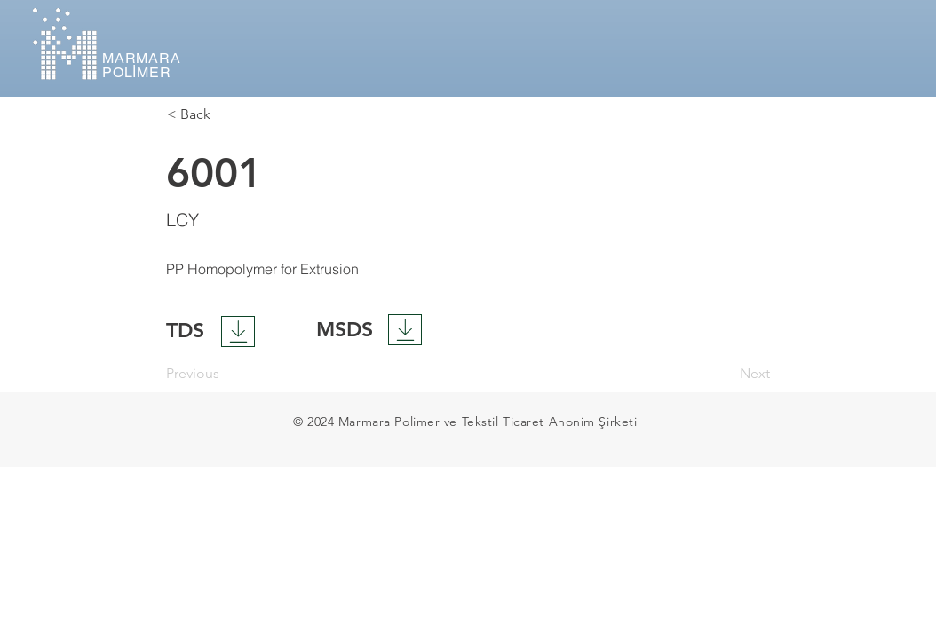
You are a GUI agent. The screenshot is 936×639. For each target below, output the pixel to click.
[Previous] (224, 374)
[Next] (725, 374)
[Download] (238, 331)
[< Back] (225, 114)
